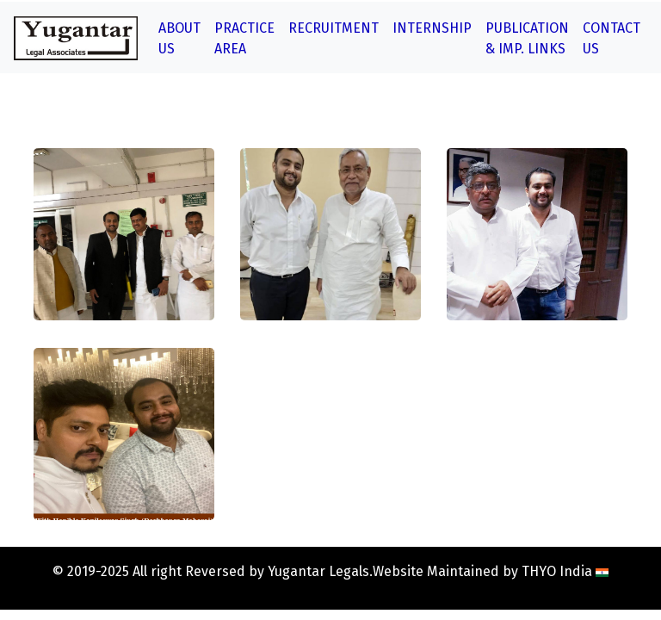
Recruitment (333, 28)
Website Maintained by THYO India (490, 571)
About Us (179, 38)
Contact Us (611, 38)
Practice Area (244, 38)
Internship (432, 28)
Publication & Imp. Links (527, 38)
